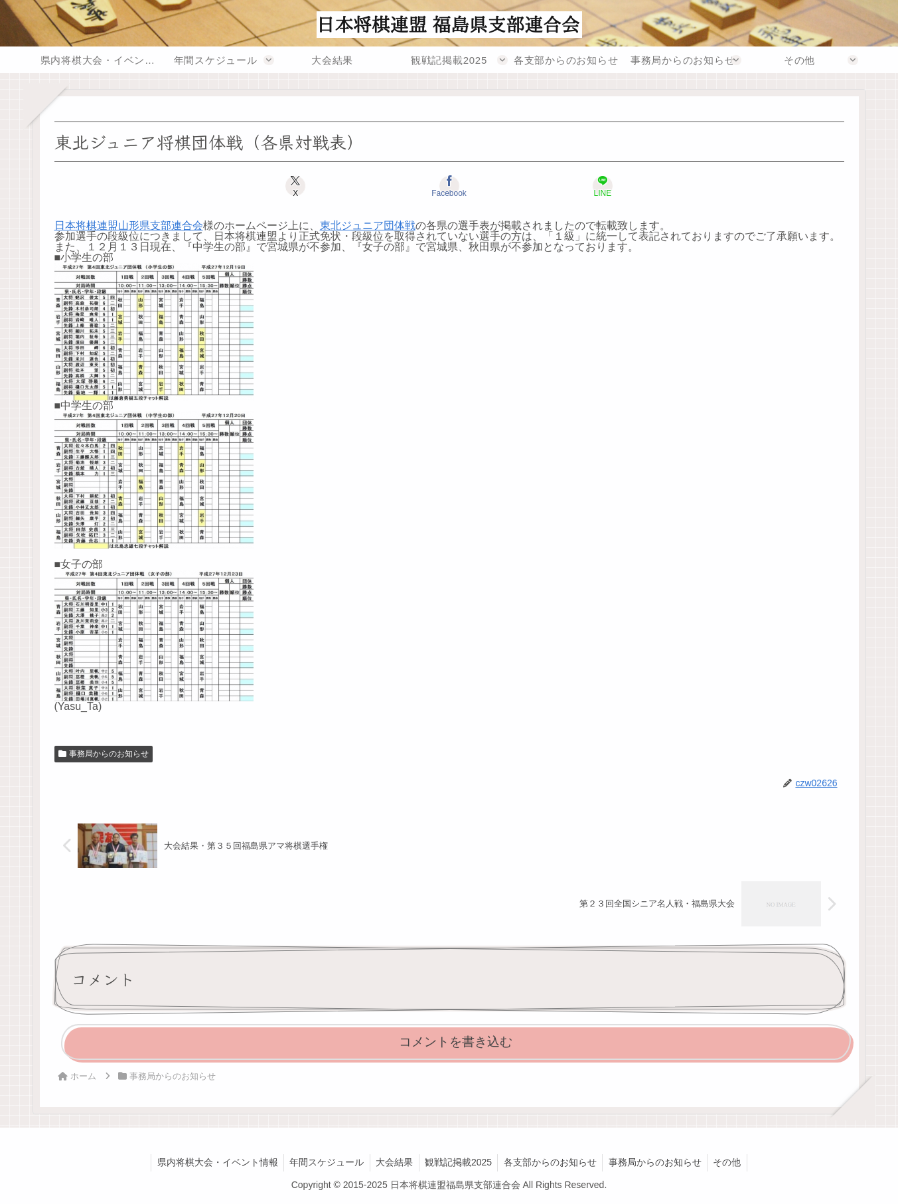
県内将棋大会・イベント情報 (211, 1162)
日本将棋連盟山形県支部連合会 (128, 225)
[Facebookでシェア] (449, 186)
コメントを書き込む (455, 1042)
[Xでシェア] (316, 186)
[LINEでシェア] (581, 186)
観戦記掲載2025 (458, 1162)
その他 (733, 1162)
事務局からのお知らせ (103, 753)
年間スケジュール (322, 1162)
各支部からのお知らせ (552, 1162)
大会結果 (392, 1162)
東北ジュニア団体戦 (367, 225)
